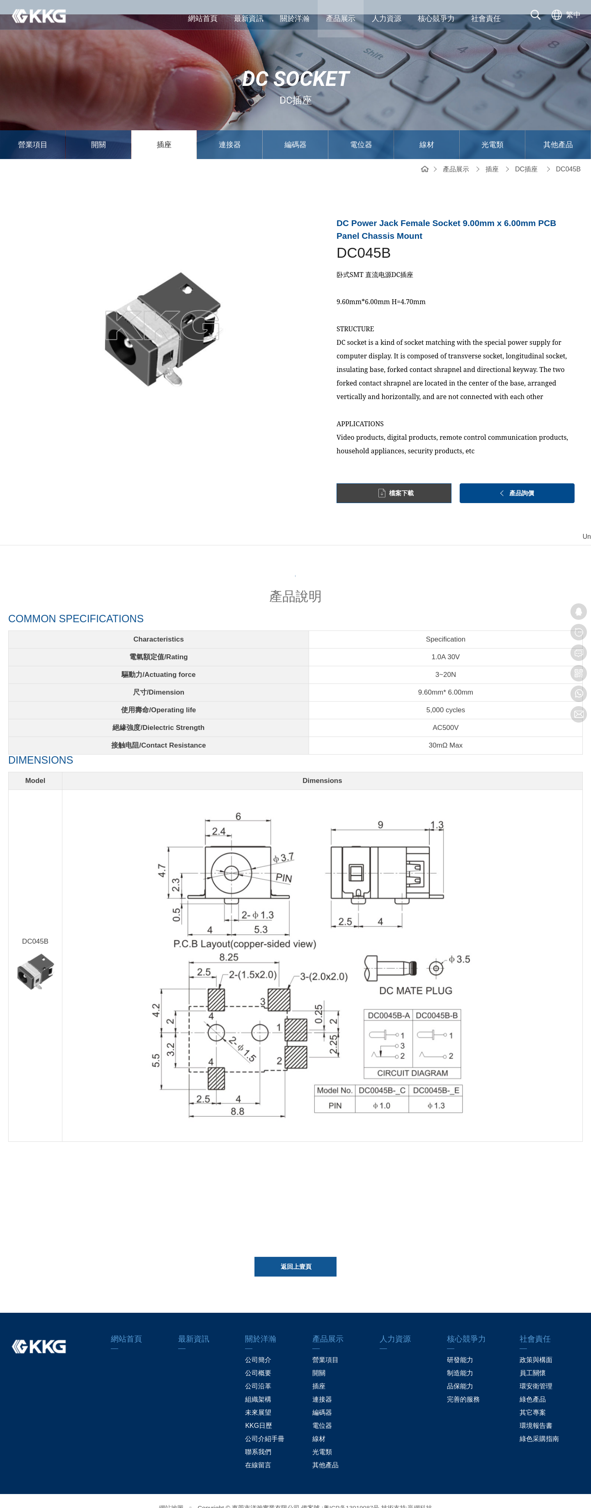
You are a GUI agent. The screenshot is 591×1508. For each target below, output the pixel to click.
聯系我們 (258, 1437)
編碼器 (295, 130)
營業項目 (33, 130)
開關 (98, 130)
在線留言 (258, 1451)
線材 (426, 130)
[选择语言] (565, 18)
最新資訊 (248, 18)
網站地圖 (171, 1493)
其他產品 (558, 130)
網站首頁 (203, 18)
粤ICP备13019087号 (351, 1493)
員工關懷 (533, 1359)
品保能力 (460, 1372)
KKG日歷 (258, 1411)
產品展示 (340, 18)
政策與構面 (536, 1345)
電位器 (361, 130)
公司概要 (258, 1359)
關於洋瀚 (294, 18)
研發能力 (460, 1345)
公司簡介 (258, 1345)
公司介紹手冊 (264, 1424)
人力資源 (386, 18)
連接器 (230, 130)
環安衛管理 (536, 1372)
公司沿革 (258, 1372)
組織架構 (258, 1385)
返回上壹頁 (296, 1256)
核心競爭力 (436, 18)
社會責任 (486, 18)
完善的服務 (463, 1385)
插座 (164, 130)
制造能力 (460, 1359)
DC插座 (526, 154)
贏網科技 (420, 1493)
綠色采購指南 (539, 1424)
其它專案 (533, 1398)
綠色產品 (533, 1385)
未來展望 (258, 1398)
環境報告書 (536, 1411)
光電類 (492, 130)
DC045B (568, 154)
